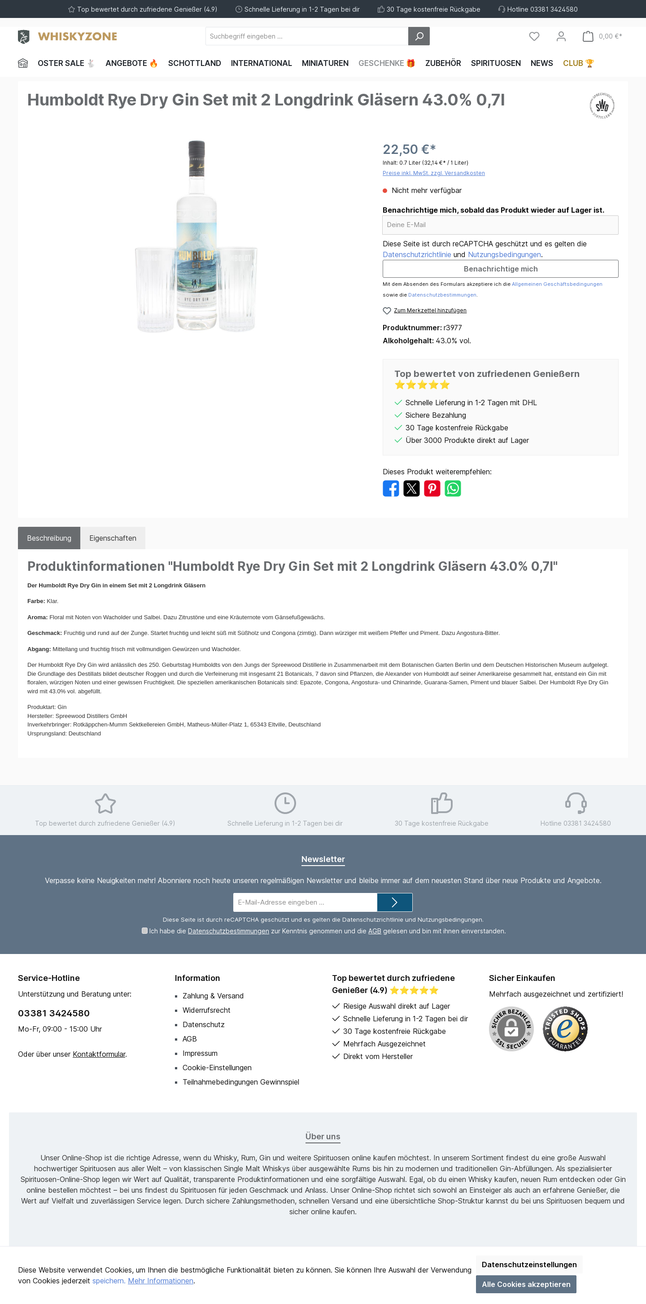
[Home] (25, 63)
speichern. (109, 1280)
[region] (196, 236)
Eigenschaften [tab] (112, 538)
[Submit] (395, 902)
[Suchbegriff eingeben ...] (307, 36)
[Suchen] (419, 36)
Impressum (200, 1053)
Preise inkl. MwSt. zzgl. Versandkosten (434, 173)
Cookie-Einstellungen (217, 1067)
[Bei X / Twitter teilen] (412, 487)
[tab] (49, 538)
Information (197, 978)
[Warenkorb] (602, 36)
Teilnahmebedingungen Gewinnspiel (241, 1081)
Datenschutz (204, 1024)
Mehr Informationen (160, 1280)
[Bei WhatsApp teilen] (453, 487)
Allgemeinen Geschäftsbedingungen (557, 284)
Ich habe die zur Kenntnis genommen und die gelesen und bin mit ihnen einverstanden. (327, 931)
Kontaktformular (99, 1054)
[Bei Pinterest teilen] (432, 487)
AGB (374, 931)
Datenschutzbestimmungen (442, 295)
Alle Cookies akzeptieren (526, 1284)
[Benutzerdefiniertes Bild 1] (565, 1028)
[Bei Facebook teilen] (391, 487)
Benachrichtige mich (501, 268)
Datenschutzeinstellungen (529, 1264)
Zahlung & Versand (213, 995)
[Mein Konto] (561, 36)
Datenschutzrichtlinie (417, 254)
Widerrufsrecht (207, 1010)
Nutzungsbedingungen (504, 254)
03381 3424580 (54, 1013)
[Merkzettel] (534, 36)
